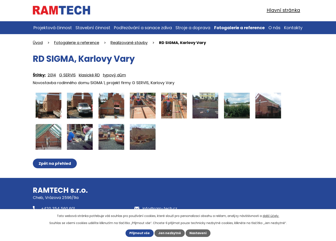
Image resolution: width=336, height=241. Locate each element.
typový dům (114, 75)
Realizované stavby (129, 42)
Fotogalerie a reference (239, 28)
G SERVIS (67, 75)
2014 (52, 75)
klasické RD (89, 75)
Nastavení (198, 233)
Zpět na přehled (55, 163)
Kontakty (293, 28)
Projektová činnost (52, 28)
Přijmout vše (139, 233)
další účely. (271, 216)
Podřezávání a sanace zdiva (143, 28)
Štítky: (39, 75)
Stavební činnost (93, 28)
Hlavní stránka (283, 10)
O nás (274, 28)
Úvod (38, 42)
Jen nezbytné (169, 233)
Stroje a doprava (193, 28)
